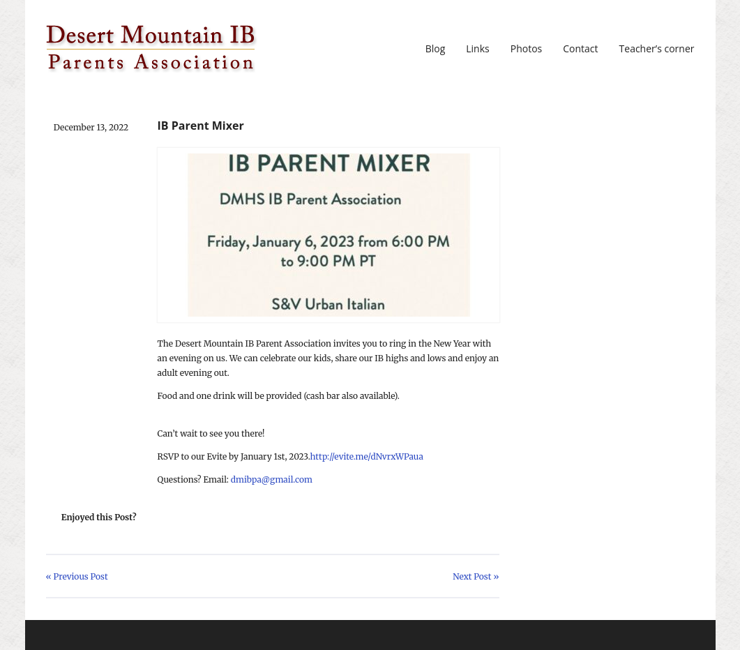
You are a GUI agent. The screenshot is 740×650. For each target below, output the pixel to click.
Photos (527, 49)
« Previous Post (77, 576)
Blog (435, 49)
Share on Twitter (165, 517)
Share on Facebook (187, 517)
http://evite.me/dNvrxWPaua (366, 456)
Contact (580, 49)
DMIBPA (151, 49)
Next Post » (476, 576)
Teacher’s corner (657, 49)
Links (477, 49)
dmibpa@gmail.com (271, 479)
